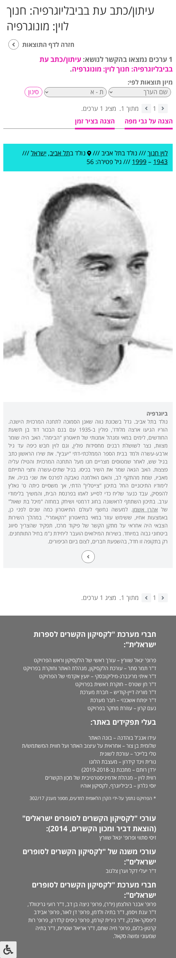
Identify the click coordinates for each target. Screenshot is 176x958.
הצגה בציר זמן (95, 121)
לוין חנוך (157, 153)
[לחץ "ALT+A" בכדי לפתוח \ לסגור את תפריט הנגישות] (8, 949)
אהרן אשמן (145, 509)
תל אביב (60, 153)
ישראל (38, 153)
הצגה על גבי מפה (149, 121)
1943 (160, 161)
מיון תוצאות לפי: (150, 82)
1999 (139, 161)
